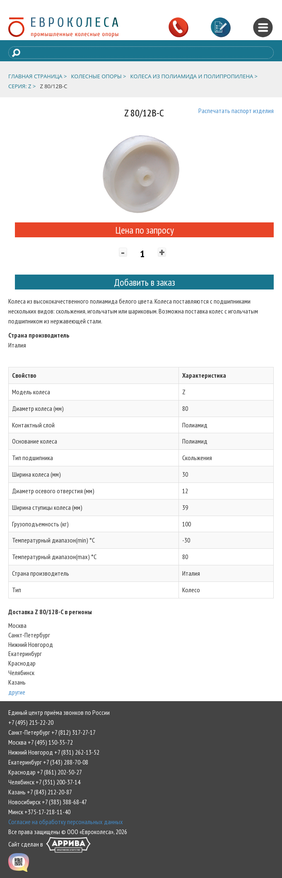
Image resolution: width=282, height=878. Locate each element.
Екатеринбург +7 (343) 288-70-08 (48, 762)
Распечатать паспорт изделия (236, 110)
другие (16, 692)
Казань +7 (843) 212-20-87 (40, 792)
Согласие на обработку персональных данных (65, 822)
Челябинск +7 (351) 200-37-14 (44, 782)
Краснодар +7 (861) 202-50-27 (45, 772)
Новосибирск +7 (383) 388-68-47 (47, 802)
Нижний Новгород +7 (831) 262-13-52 (53, 752)
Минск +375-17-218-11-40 (39, 812)
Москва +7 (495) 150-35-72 (40, 742)
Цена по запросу (144, 230)
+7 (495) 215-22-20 (30, 722)
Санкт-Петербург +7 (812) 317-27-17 (52, 732)
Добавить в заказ (144, 282)
